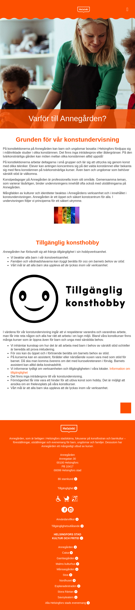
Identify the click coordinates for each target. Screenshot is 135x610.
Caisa (65, 552)
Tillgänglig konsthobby (67, 242)
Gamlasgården (66, 558)
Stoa (65, 574)
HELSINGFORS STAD (67, 534)
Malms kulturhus (65, 563)
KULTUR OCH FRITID (65, 538)
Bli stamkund (65, 479)
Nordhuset (65, 580)
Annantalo (35, 9)
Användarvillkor (65, 519)
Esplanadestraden (65, 586)
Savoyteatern (66, 597)
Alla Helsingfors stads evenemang (65, 602)
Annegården (65, 547)
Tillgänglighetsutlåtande (65, 526)
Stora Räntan (66, 591)
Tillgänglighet (66, 488)
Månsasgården (66, 569)
